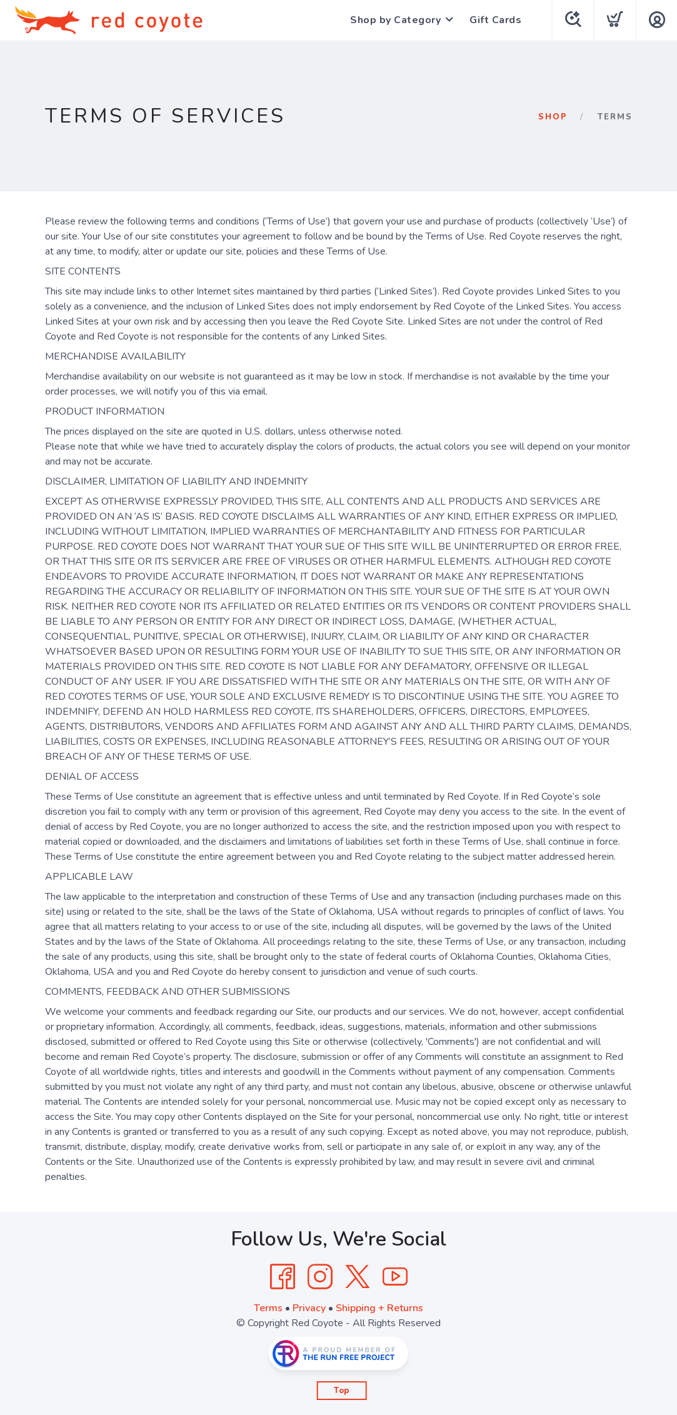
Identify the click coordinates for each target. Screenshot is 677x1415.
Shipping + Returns (379, 1308)
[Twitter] (357, 1277)
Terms (268, 1308)
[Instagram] (320, 1277)
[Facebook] (282, 1277)
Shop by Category (395, 20)
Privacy (309, 1308)
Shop (553, 117)
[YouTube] (395, 1277)
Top (341, 1390)
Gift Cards (495, 20)
